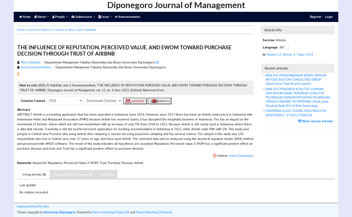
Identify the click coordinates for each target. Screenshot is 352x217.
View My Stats (40, 206)
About (40, 17)
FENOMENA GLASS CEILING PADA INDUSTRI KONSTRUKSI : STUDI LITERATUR (295, 113)
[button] (18, 74)
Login (329, 17)
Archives (33, 29)
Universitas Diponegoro (59, 212)
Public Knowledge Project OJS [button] (111, 212)
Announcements (127, 17)
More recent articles (316, 121)
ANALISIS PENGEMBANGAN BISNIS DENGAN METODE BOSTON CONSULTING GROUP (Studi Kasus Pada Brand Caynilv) (295, 79)
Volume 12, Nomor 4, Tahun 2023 (62, 29)
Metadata (106, 174)
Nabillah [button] (90, 29)
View (232, 156)
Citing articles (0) (34, 174)
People (58, 17)
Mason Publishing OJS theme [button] (154, 212)
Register (315, 17)
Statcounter (24, 206)
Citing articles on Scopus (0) (73, 174)
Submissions (82, 17)
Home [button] (21, 29)
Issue (104, 17)
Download (246, 156)
